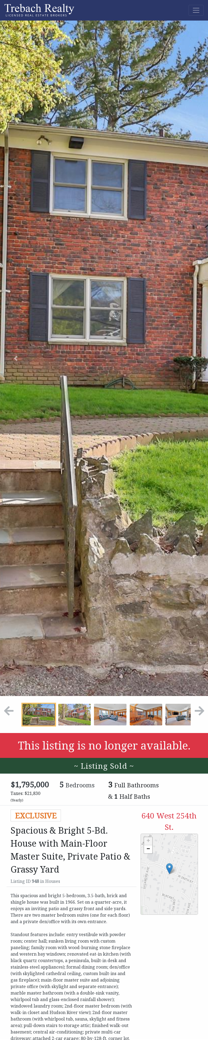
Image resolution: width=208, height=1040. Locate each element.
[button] (15, 358)
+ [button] (148, 841)
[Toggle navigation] (196, 10)
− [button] (148, 849)
